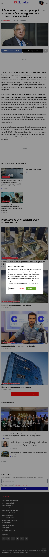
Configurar (12, 288)
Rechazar (21, 288)
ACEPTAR (30, 288)
